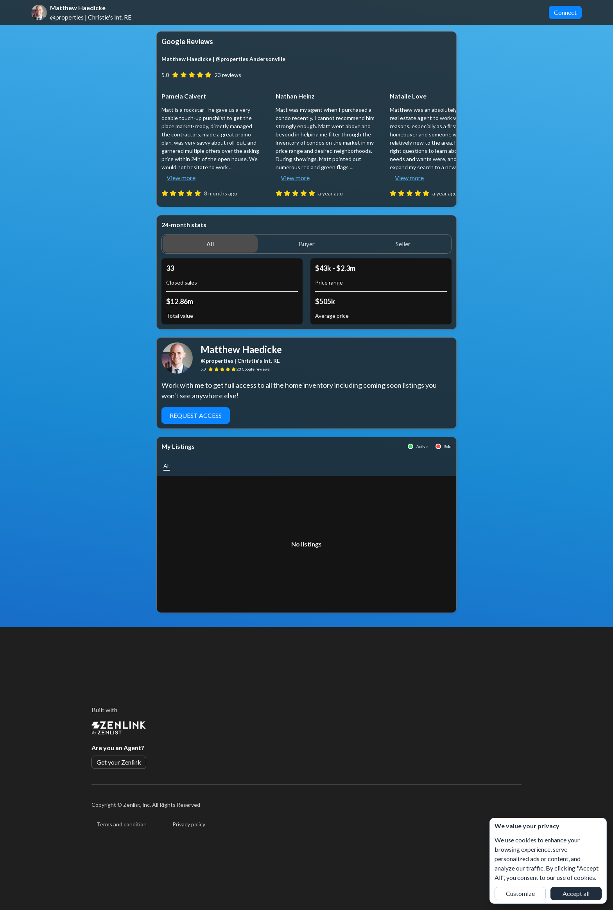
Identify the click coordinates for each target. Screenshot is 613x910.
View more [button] (181, 177)
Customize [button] (520, 893)
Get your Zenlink (119, 762)
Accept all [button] (576, 893)
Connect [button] (565, 12)
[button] (210, 244)
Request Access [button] (196, 415)
